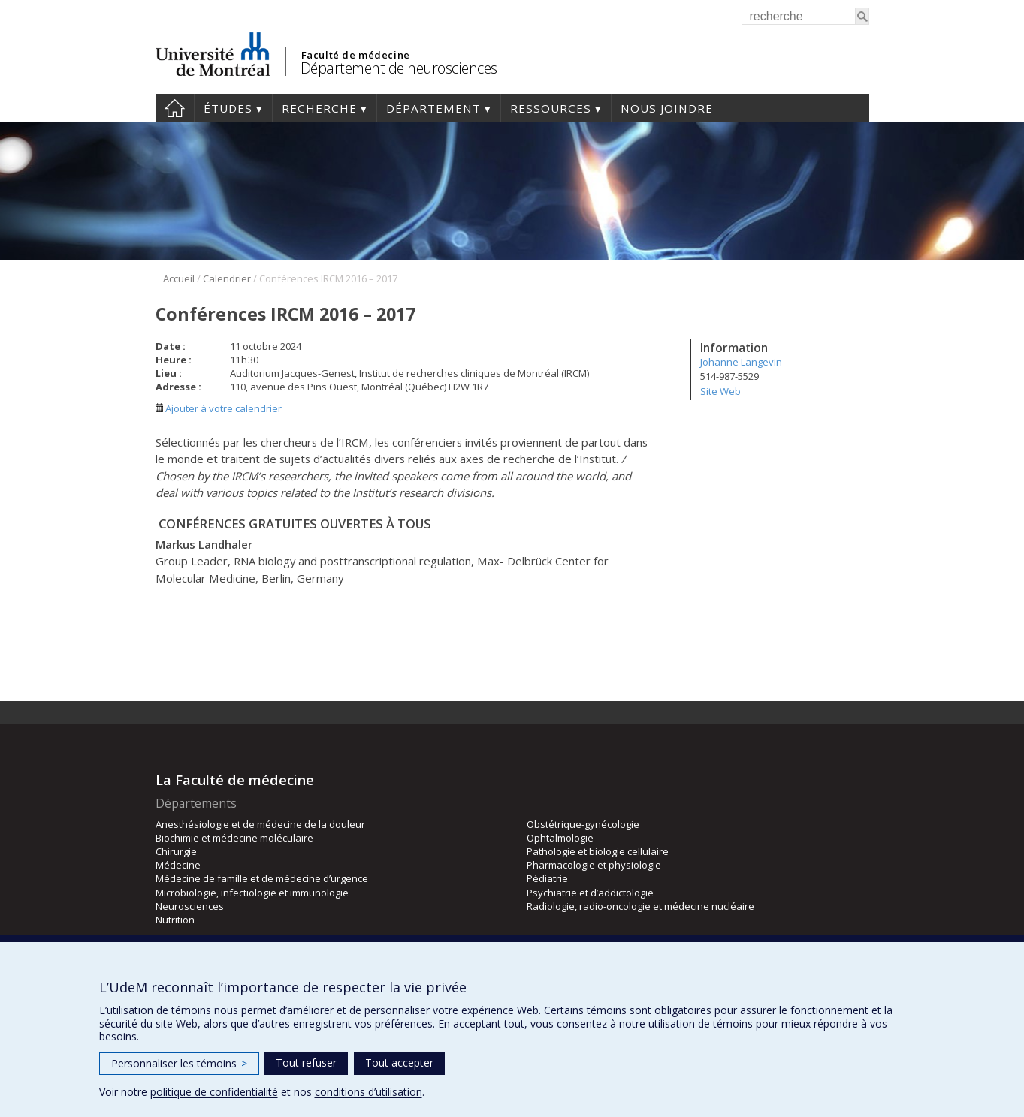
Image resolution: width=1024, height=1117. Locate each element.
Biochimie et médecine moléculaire (234, 838)
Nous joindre (667, 108)
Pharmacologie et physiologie (594, 865)
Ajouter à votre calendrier (219, 408)
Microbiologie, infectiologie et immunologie (252, 892)
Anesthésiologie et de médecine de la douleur (260, 824)
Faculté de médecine (355, 55)
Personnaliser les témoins (179, 1063)
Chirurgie (176, 851)
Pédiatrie (547, 878)
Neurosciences (190, 906)
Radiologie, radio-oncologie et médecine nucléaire (640, 906)
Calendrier (227, 278)
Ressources (550, 108)
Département (433, 108)
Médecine (178, 865)
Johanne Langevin (741, 362)
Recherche (319, 108)
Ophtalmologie (560, 838)
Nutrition (175, 919)
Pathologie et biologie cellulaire (598, 851)
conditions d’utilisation (368, 1092)
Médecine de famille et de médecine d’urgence (262, 878)
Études (228, 108)
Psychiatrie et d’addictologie (590, 892)
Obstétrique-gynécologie (583, 824)
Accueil (175, 108)
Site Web (720, 391)
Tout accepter (399, 1062)
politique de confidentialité (214, 1092)
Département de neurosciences (399, 68)
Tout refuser (306, 1062)
